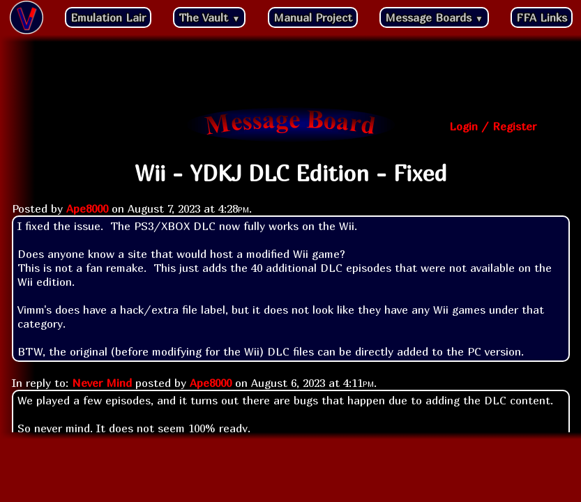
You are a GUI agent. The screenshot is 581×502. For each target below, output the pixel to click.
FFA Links (541, 17)
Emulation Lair (108, 17)
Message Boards (434, 17)
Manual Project (312, 17)
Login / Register (492, 126)
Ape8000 (87, 208)
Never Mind (102, 383)
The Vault (209, 17)
